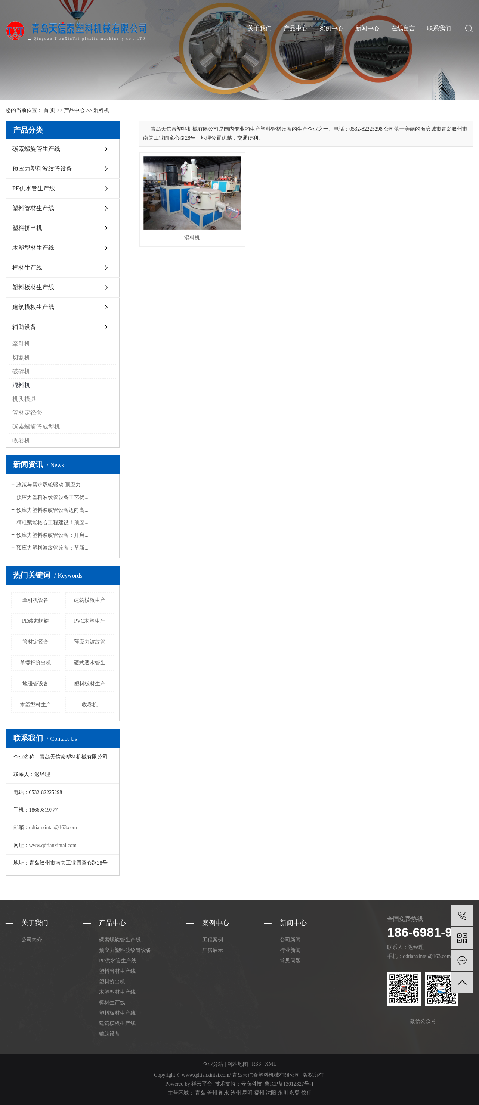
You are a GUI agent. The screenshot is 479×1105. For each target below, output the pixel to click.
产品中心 (296, 28)
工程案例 (212, 940)
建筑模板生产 (89, 600)
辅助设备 (24, 327)
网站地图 (237, 1064)
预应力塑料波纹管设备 (42, 168)
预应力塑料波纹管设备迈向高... (52, 510)
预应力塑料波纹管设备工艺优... (52, 497)
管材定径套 (27, 413)
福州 (259, 1093)
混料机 (101, 110)
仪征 (306, 1093)
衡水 (224, 1093)
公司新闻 (290, 940)
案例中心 (331, 28)
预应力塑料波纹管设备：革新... (52, 548)
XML (270, 1064)
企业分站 (213, 1064)
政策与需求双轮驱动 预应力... (50, 485)
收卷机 (21, 440)
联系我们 (439, 28)
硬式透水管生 (89, 663)
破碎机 (21, 371)
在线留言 (403, 28)
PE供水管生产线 (33, 188)
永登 (294, 1093)
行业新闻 (290, 950)
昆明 (247, 1093)
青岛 (200, 1093)
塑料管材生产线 (33, 208)
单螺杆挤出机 (35, 663)
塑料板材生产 (89, 684)
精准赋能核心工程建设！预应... (52, 522)
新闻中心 (367, 28)
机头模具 (24, 399)
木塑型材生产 (35, 704)
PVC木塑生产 (89, 621)
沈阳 (271, 1093)
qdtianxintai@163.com (53, 827)
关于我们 (260, 28)
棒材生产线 (27, 267)
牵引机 (21, 343)
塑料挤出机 (27, 228)
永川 (283, 1093)
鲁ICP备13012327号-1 (289, 1084)
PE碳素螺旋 (35, 621)
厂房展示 (212, 950)
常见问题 (290, 961)
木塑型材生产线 (33, 248)
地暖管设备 (35, 684)
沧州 (236, 1093)
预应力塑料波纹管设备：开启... (52, 535)
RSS (256, 1064)
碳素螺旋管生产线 (36, 149)
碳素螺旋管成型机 (36, 426)
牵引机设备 (35, 600)
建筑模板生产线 (33, 307)
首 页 (50, 110)
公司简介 (31, 940)
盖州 (212, 1093)
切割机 (21, 357)
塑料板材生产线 (33, 287)
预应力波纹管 (89, 642)
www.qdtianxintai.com (53, 845)
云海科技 (251, 1084)
